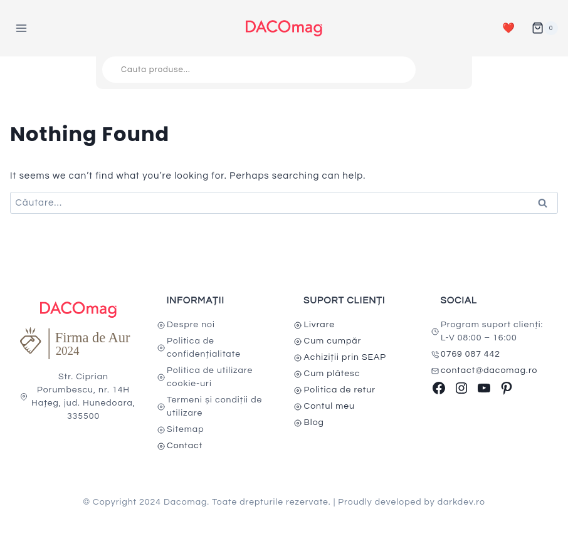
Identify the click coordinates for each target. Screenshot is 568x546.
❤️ (508, 28)
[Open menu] (21, 28)
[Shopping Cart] (545, 28)
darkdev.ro (461, 502)
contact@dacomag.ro (489, 370)
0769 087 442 (470, 354)
